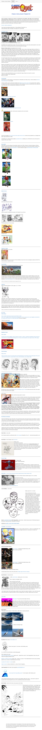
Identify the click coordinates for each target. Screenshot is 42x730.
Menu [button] (17, 1)
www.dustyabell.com (14, 147)
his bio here (15, 439)
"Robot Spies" (14, 598)
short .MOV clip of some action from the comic (17, 135)
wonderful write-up (19, 138)
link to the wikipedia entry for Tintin (20, 389)
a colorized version (7, 520)
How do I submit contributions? (6, 25)
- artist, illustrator (6, 526)
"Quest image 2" (15, 562)
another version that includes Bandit (12, 523)
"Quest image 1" (15, 548)
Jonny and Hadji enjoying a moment (7, 655)
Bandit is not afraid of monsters (6, 658)
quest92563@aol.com (21, 667)
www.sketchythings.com (14, 485)
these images (19, 435)
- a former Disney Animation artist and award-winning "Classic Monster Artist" (16, 473)
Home (13, 1)
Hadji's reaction (4, 664)
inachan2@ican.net (13, 639)
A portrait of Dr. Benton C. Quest (6, 661)
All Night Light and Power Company (23, 571)
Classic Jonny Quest (5, 1)
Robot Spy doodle (16, 318)
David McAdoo (14, 577)
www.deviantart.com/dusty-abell (32, 147)
